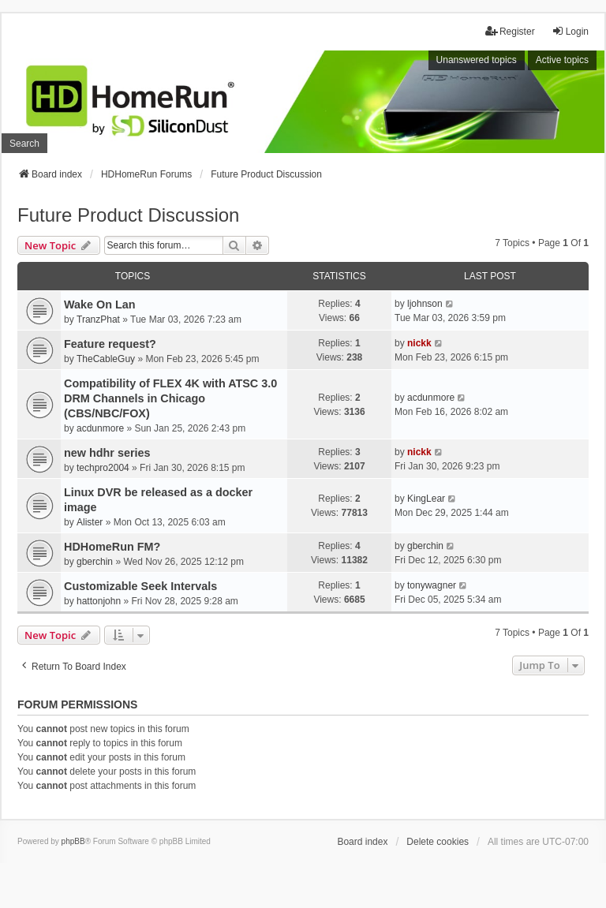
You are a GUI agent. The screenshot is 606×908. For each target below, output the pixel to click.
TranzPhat (98, 319)
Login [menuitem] (570, 31)
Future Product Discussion (128, 215)
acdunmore (100, 428)
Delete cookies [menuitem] (437, 841)
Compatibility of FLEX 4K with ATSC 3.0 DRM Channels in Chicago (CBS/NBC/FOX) (170, 398)
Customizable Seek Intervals (140, 586)
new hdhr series (107, 453)
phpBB (73, 841)
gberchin (95, 561)
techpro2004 (103, 467)
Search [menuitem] (24, 143)
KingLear (426, 498)
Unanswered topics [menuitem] (476, 59)
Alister (90, 522)
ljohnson (425, 303)
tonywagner (431, 585)
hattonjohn (99, 601)
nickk (419, 343)
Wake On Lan (100, 304)
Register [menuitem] (510, 31)
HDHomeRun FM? (112, 546)
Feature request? (110, 344)
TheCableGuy (106, 358)
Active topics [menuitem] (562, 59)
